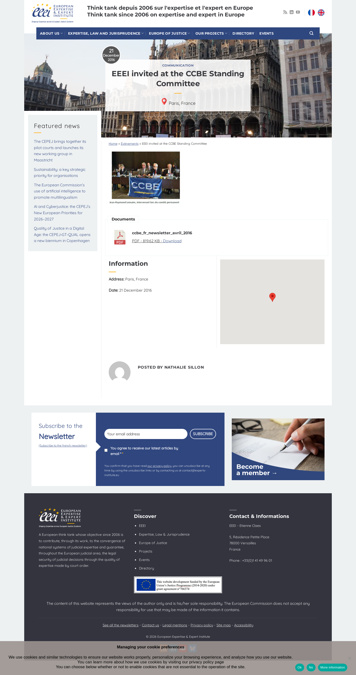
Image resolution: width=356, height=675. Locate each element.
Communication (178, 65)
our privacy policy (159, 466)
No (311, 667)
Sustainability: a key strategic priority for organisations (59, 172)
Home (113, 143)
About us (51, 33)
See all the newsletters (121, 625)
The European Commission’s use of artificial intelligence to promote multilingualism (59, 191)
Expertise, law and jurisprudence (106, 33)
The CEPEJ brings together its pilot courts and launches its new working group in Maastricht (60, 150)
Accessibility (243, 625)
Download (172, 240)
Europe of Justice (169, 33)
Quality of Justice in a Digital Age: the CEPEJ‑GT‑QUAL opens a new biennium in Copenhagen (62, 234)
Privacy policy (202, 625)
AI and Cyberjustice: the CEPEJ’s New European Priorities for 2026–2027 (62, 212)
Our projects (211, 33)
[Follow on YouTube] (298, 12)
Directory (243, 33)
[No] (349, 659)
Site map (224, 625)
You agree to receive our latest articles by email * (144, 451)
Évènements (130, 143)
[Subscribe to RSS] (285, 12)
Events (266, 33)
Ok (300, 667)
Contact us (150, 625)
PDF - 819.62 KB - (147, 240)
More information (332, 667)
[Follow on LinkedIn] (292, 12)
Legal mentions (175, 625)
